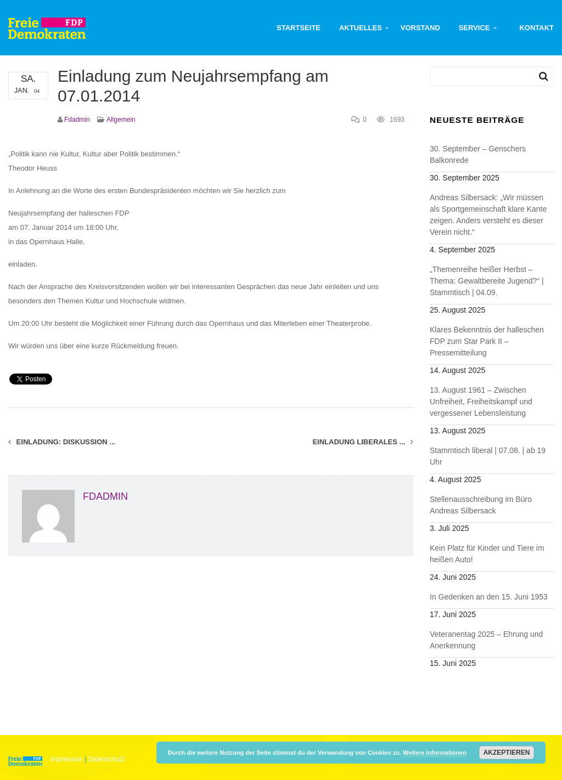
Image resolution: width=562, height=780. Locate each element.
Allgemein (121, 119)
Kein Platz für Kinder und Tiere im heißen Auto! (487, 554)
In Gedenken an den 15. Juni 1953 (489, 596)
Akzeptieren (507, 752)
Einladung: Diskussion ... (61, 442)
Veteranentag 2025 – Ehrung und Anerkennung (486, 640)
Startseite (299, 28)
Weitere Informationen (435, 752)
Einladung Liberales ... (362, 442)
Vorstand (420, 28)
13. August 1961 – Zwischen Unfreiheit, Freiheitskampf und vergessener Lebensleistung (481, 401)
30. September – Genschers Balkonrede (478, 154)
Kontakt (536, 28)
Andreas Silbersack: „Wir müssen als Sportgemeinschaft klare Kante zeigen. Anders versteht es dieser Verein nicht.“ (488, 214)
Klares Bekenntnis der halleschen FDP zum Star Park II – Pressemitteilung (487, 341)
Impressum (66, 759)
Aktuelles (360, 28)
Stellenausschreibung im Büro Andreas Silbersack (481, 505)
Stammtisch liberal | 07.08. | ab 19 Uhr (488, 456)
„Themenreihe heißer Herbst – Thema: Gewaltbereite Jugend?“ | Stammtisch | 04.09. (487, 281)
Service (474, 28)
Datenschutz (106, 759)
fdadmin (77, 119)
